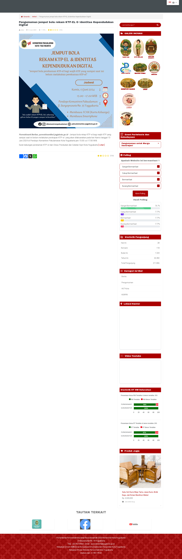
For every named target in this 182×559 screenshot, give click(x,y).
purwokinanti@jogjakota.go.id (103, 544)
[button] (123, 480)
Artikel (34, 17)
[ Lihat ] (101, 145)
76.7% (157, 206)
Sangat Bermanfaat (130, 167)
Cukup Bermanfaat (130, 173)
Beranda (25, 17)
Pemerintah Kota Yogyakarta (114, 538)
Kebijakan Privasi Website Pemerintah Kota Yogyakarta (91, 550)
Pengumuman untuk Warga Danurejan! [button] (140, 144)
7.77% (157, 212)
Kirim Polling (140, 193)
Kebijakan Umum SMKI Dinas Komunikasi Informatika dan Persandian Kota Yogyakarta (91, 547)
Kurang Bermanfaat (130, 186)
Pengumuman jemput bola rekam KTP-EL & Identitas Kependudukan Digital (65, 17)
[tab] (140, 144)
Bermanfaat (127, 180)
